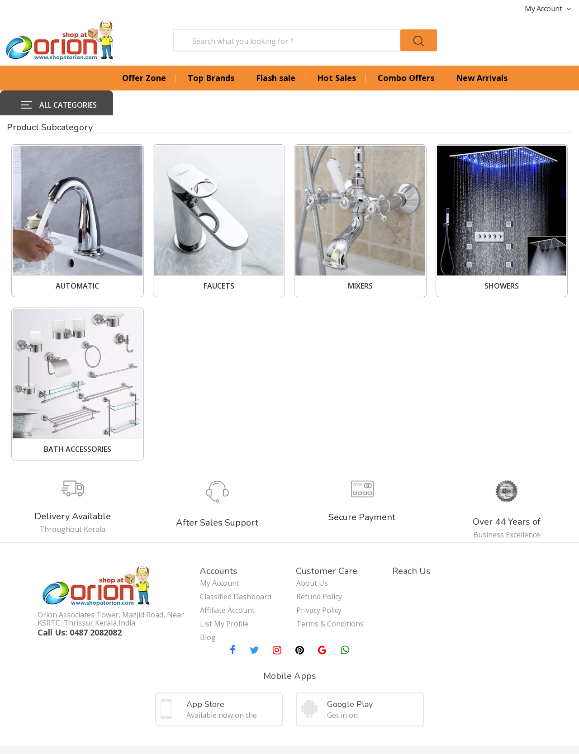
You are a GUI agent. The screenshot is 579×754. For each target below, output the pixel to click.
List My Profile (224, 595)
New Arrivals (482, 78)
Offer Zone (144, 78)
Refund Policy (319, 568)
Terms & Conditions (330, 595)
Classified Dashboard (235, 568)
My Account (548, 9)
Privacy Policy (319, 582)
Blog (208, 609)
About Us (312, 555)
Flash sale (275, 78)
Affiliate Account (227, 582)
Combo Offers (406, 78)
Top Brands (211, 78)
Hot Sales (336, 78)
